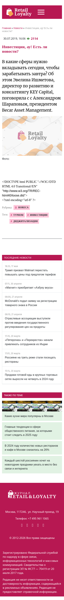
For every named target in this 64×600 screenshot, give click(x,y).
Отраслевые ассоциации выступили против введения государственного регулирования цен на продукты (27, 322)
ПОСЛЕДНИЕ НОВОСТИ (17, 257)
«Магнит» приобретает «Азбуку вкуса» (29, 287)
